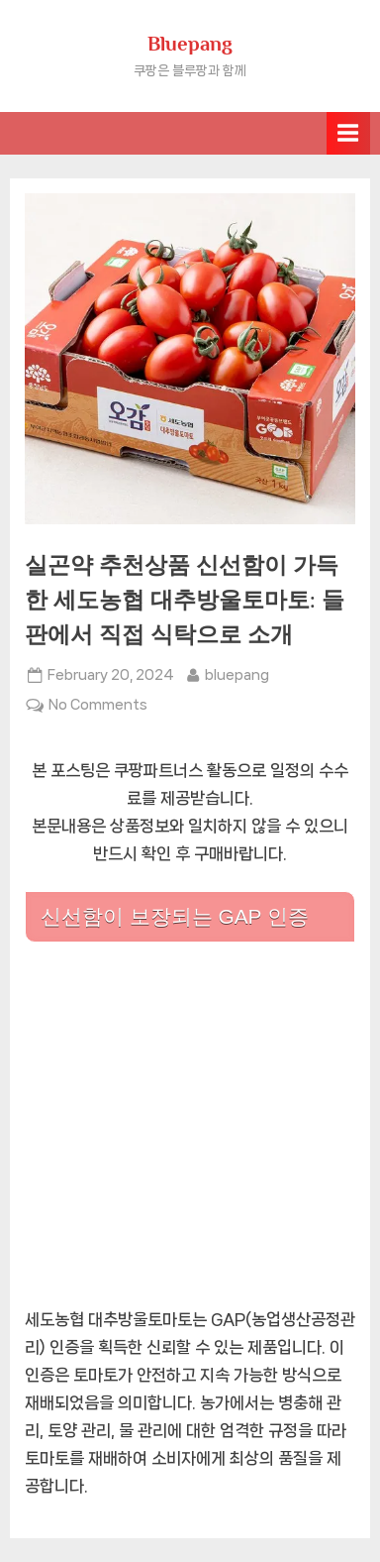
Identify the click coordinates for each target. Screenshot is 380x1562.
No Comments (97, 705)
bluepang (237, 672)
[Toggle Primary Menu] (348, 133)
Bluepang (190, 44)
